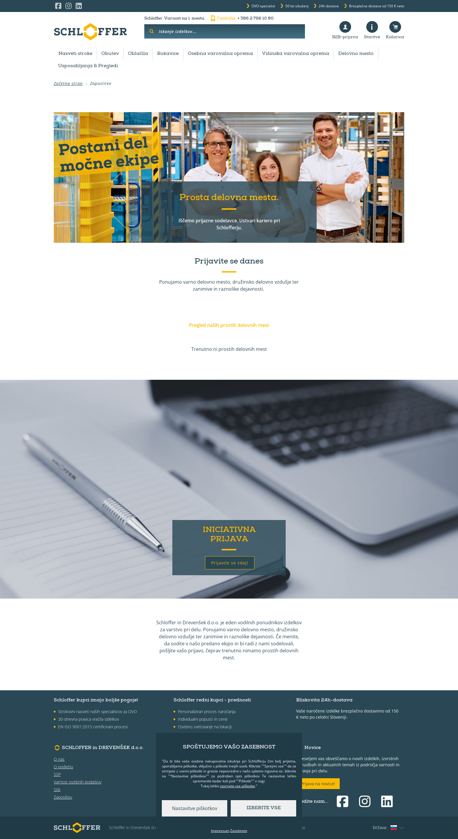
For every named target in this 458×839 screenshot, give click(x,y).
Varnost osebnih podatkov (77, 782)
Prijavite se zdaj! (229, 563)
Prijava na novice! (318, 783)
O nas (59, 759)
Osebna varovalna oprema (220, 54)
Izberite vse (264, 808)
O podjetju (63, 766)
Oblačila (138, 54)
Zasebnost (238, 830)
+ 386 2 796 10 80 (241, 19)
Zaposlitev (63, 797)
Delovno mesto (356, 54)
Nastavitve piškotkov (194, 808)
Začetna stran (68, 83)
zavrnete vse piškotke (237, 785)
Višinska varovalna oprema (295, 54)
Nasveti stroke (75, 54)
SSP (57, 774)
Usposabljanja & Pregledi (88, 66)
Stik (57, 789)
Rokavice (168, 54)
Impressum (220, 830)
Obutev (110, 54)
